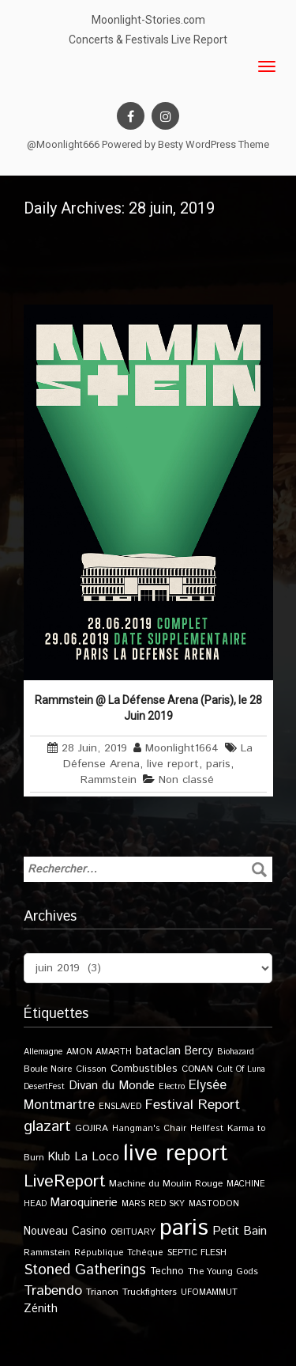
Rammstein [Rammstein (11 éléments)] (47, 1252)
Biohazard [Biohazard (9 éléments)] (235, 1052)
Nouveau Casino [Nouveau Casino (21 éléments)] (65, 1231)
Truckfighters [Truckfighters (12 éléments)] (149, 1292)
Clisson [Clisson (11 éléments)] (91, 1069)
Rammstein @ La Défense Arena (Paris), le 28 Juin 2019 (148, 708)
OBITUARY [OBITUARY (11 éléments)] (133, 1232)
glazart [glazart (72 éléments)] (47, 1126)
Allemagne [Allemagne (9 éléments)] (43, 1052)
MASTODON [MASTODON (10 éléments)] (214, 1204)
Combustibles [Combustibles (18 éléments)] (144, 1069)
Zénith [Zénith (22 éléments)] (41, 1308)
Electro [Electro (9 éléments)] (172, 1086)
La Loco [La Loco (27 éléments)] (96, 1157)
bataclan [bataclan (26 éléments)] (158, 1051)
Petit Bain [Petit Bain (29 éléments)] (239, 1231)
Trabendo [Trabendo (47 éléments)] (53, 1291)
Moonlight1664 (182, 748)
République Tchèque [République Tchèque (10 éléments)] (118, 1253)
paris (218, 764)
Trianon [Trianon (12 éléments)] (102, 1292)
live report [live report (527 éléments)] (175, 1153)
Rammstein (109, 780)
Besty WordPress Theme (213, 144)
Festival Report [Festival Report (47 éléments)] (192, 1105)
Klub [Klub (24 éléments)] (59, 1156)
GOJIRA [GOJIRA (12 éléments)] (91, 1128)
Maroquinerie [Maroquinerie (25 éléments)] (84, 1202)
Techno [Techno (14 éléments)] (167, 1271)
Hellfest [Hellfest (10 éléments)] (206, 1128)
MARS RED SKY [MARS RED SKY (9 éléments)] (153, 1204)
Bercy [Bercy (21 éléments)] (199, 1051)
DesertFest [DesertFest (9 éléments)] (44, 1086)
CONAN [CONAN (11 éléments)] (197, 1069)
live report (173, 764)
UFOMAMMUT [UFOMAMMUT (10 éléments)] (209, 1292)
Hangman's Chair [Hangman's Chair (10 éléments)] (149, 1128)
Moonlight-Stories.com (148, 19)
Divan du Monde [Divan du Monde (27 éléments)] (112, 1086)
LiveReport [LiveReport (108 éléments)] (64, 1181)
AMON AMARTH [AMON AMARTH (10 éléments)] (99, 1052)
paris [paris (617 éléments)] (183, 1228)
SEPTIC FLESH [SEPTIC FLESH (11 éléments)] (197, 1252)
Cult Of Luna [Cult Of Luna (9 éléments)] (241, 1069)
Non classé (186, 780)
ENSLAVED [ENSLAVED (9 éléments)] (120, 1106)
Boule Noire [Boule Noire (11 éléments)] (48, 1069)
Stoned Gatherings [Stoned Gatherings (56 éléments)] (85, 1270)
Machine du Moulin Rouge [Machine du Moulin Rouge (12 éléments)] (166, 1183)
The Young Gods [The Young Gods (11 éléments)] (223, 1271)
